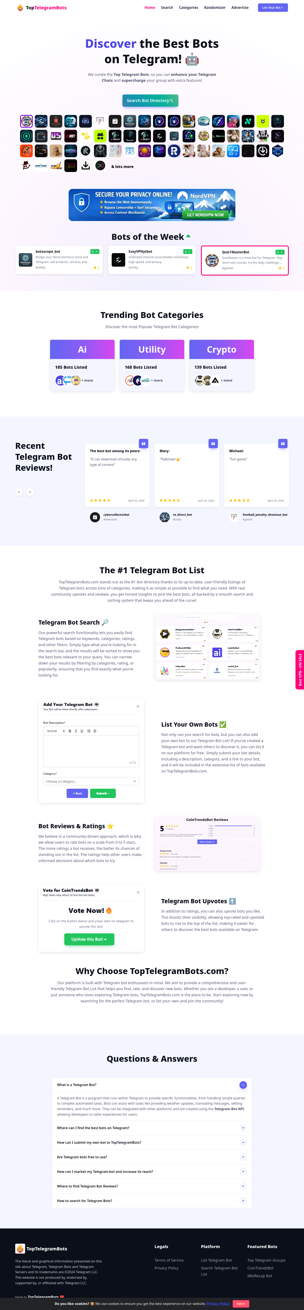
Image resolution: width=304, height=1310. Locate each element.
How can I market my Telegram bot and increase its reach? (105, 1171)
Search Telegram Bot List (219, 1271)
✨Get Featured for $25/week (33, 1302)
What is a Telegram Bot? (76, 1084)
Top (41, 7)
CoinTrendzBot (260, 1267)
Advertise (239, 7)
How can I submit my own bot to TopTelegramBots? (99, 1142)
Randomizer (215, 7)
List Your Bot (273, 7)
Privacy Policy (167, 1267)
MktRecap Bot (259, 1275)
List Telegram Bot (216, 1260)
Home (149, 7)
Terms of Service (169, 1260)
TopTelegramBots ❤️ (46, 1297)
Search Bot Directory (150, 100)
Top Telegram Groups (266, 1260)
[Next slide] (30, 492)
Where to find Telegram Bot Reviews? (87, 1186)
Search (167, 7)
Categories (188, 7)
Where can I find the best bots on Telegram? (93, 1128)
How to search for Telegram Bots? (84, 1200)
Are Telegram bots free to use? (82, 1157)
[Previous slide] (19, 492)
